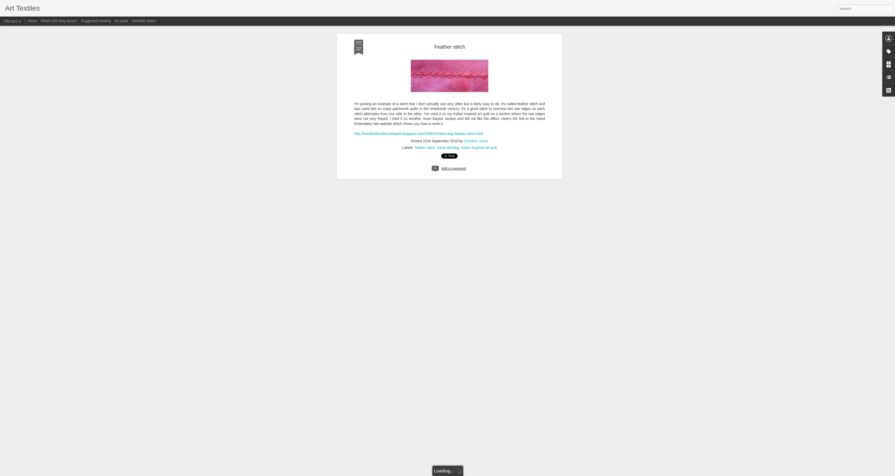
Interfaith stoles (144, 21)
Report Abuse (478, 473)
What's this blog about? (59, 21)
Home (32, 21)
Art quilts (121, 21)
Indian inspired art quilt (479, 116)
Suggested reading (96, 21)
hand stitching (448, 116)
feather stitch (425, 116)
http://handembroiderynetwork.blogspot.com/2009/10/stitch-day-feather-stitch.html (418, 102)
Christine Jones (476, 109)
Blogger (463, 473)
